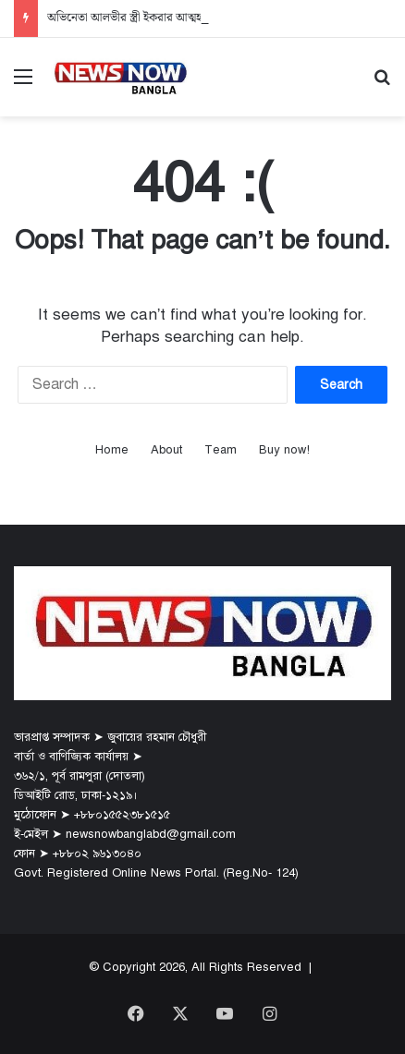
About (166, 449)
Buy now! (284, 449)
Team (220, 449)
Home (112, 449)
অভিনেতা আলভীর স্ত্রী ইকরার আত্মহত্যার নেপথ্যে (152, 18)
